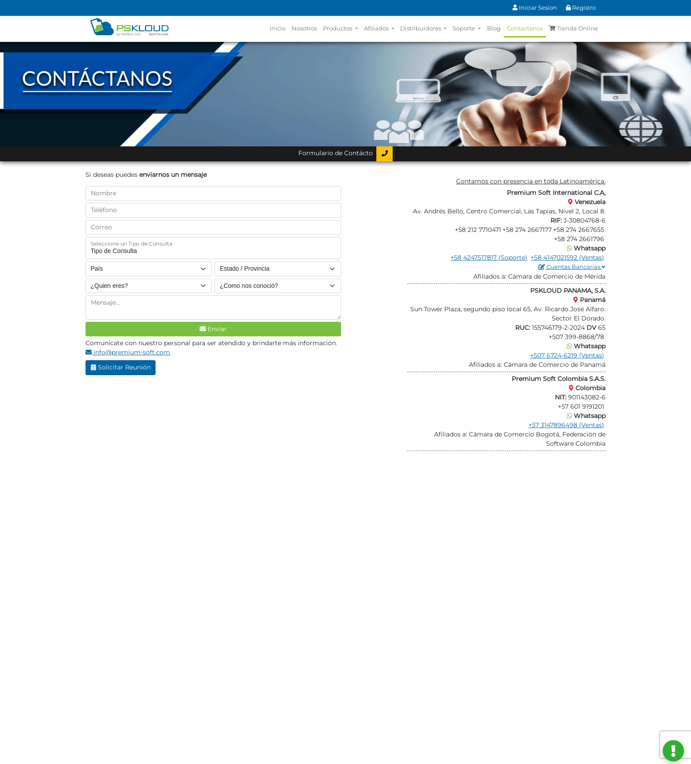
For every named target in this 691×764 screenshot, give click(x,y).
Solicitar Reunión (121, 367)
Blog (494, 28)
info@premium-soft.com (127, 352)
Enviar (213, 329)
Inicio (278, 28)
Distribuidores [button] (421, 28)
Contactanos (525, 28)
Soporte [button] (464, 28)
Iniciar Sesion (535, 7)
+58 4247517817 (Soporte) (489, 257)
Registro (581, 7)
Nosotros (304, 28)
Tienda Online (573, 28)
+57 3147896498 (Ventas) (566, 425)
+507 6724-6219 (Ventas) (567, 355)
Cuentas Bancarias (572, 266)
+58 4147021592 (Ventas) (567, 257)
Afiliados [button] (377, 28)
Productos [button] (338, 28)
